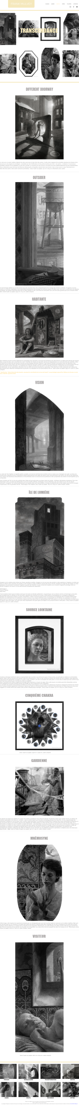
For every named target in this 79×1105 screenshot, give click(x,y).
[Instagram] (70, 7)
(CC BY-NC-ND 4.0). (74, 1103)
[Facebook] (74, 7)
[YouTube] (77, 7)
